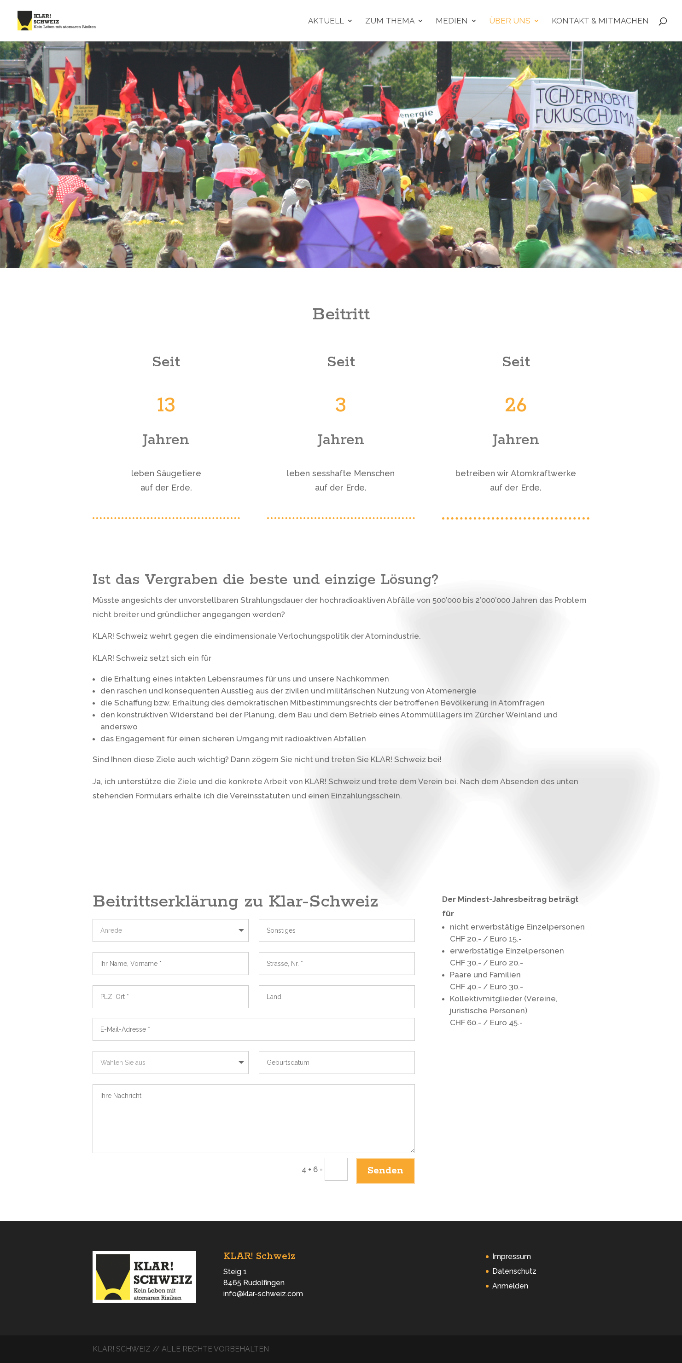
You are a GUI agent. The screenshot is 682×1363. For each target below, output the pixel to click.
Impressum (511, 1256)
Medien (452, 21)
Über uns (509, 21)
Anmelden (510, 1286)
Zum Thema (389, 21)
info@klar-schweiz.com (263, 1293)
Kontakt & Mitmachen (600, 21)
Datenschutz (514, 1271)
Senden (385, 1171)
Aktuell (326, 21)
